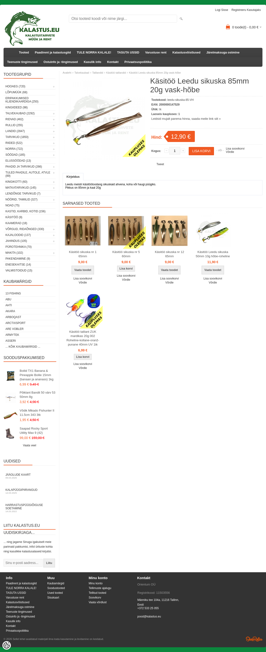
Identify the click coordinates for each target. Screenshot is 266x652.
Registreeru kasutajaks (246, 10)
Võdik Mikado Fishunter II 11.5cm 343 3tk (37, 413)
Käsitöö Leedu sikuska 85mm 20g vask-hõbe (155, 72)
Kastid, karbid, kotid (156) (25, 211)
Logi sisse (221, 10)
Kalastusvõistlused (186, 52)
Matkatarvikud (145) (20, 187)
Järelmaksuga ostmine (223, 52)
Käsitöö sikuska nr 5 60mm (126, 254)
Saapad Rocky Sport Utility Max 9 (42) (34, 431)
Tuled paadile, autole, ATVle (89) (27, 174)
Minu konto (96, 583)
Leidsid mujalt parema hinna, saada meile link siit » (186, 118)
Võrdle (230, 152)
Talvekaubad (81, 72)
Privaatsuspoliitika (138, 62)
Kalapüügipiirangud (29, 491)
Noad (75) (12, 205)
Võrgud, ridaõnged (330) (24, 229)
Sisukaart (53, 597)
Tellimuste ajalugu (100, 588)
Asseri (10, 340)
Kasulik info (92, 62)
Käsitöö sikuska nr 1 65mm (82, 254)
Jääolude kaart (29, 476)
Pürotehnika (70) (18, 246)
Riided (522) (13, 143)
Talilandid (97, 72)
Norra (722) (14, 149)
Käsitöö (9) (13, 217)
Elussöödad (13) (18, 160)
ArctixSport (15, 323)
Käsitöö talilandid (116, 72)
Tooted (24, 52)
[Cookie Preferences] (6, 645)
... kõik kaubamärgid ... (22, 346)
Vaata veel (29, 445)
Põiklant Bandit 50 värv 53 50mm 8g (37, 395)
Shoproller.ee (254, 639)
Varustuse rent (155, 52)
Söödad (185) (15, 154)
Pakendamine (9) (17, 258)
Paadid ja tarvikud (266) (23, 166)
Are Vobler (14, 329)
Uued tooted (55, 592)
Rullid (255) (14, 125)
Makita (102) (14, 252)
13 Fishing (13, 293)
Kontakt (112, 62)
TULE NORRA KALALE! (94, 52)
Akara (10, 311)
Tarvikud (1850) (17, 137)
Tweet (160, 164)
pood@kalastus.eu (149, 616)
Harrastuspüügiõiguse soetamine (29, 508)
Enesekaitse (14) (18, 264)
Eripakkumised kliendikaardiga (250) (21, 100)
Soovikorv (95, 597)
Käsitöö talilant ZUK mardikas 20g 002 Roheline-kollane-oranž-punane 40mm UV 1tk (82, 338)
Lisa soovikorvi (235, 148)
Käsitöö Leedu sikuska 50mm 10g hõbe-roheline (213, 254)
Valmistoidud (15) (18, 270)
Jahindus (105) (16, 241)
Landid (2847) (15, 131)
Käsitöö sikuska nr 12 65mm (169, 254)
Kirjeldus (73, 176)
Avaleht (67, 72)
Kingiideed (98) (16, 107)
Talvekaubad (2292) (20, 113)
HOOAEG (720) (15, 86)
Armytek (12, 335)
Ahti (8, 305)
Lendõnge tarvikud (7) (22, 193)
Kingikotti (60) (16, 181)
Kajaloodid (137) (18, 235)
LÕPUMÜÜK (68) (16, 92)
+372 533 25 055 (148, 608)
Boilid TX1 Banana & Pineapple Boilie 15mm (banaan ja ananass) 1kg (36, 375)
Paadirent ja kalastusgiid (53, 52)
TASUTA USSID (128, 52)
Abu (8, 299)
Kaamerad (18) (16, 223)
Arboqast (13, 317)
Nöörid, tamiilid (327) (21, 199)
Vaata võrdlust (98, 602)
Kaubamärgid (55, 583)
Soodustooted (56, 588)
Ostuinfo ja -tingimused (61, 62)
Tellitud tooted (97, 592)
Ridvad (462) (14, 119)
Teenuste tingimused (22, 62)
